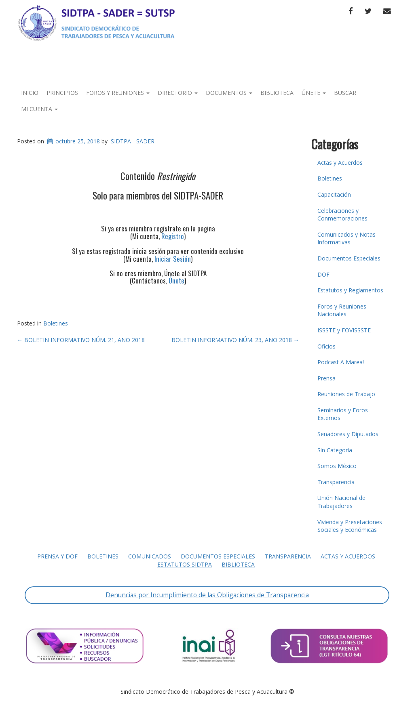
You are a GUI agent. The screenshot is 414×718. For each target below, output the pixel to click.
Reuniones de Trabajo (346, 394)
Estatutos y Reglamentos (350, 290)
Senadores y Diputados (347, 434)
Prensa (326, 378)
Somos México (337, 466)
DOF (323, 274)
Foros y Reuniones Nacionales (341, 310)
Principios (62, 93)
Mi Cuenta (39, 109)
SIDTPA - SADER (132, 141)
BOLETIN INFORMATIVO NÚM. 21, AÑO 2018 (81, 340)
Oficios (326, 346)
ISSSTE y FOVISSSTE (344, 330)
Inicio (29, 93)
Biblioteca (277, 93)
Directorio (178, 93)
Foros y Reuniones (118, 93)
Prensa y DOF (57, 556)
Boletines (55, 323)
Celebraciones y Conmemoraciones (342, 215)
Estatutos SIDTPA (184, 564)
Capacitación (334, 194)
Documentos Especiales (348, 258)
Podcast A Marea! (340, 362)
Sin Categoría (334, 450)
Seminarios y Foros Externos (342, 414)
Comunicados (149, 556)
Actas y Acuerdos (340, 162)
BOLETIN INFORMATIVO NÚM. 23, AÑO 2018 (235, 340)
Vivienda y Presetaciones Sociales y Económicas (349, 526)
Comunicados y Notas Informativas (346, 238)
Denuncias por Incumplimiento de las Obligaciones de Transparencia (207, 594)
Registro (172, 236)
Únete (314, 93)
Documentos (229, 93)
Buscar (345, 93)
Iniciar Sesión (172, 259)
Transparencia (336, 482)
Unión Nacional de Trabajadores (341, 502)
